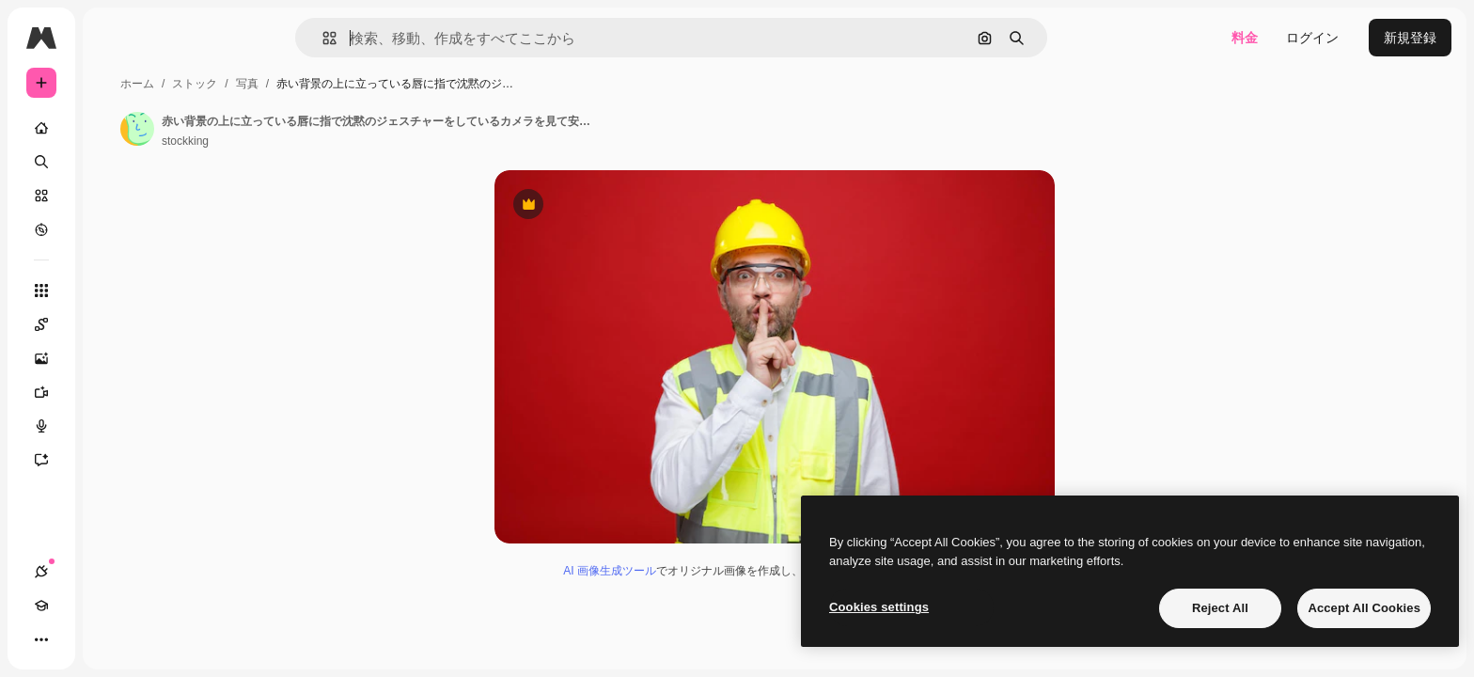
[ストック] (112, 196)
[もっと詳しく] (112, 229)
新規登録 (1410, 37)
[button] (393, 38)
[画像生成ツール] (112, 358)
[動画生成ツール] (112, 392)
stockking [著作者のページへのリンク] (328, 141)
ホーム (280, 83)
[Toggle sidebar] (184, 38)
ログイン (1312, 37)
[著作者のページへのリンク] (280, 129)
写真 (390, 83)
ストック (337, 83)
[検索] (112, 162)
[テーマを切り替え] (109, 639)
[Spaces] (112, 324)
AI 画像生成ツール (681, 573)
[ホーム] (112, 128)
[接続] (41, 639)
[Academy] (75, 639)
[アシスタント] (112, 460)
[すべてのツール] (112, 291)
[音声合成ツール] (112, 426)
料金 (1244, 37)
